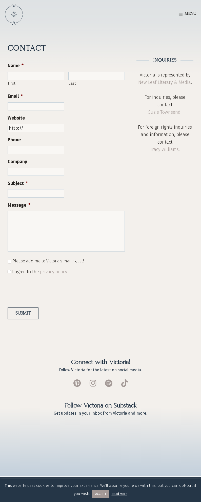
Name (16, 65)
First (11, 83)
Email (15, 96)
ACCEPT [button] (100, 494)
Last (72, 83)
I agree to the (39, 272)
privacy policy (53, 272)
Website (16, 118)
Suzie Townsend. (165, 112)
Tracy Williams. (165, 149)
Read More (119, 494)
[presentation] (46, 289)
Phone (14, 140)
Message (19, 205)
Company (17, 161)
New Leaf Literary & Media (164, 82)
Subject (18, 183)
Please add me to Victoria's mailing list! (48, 261)
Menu (190, 13)
